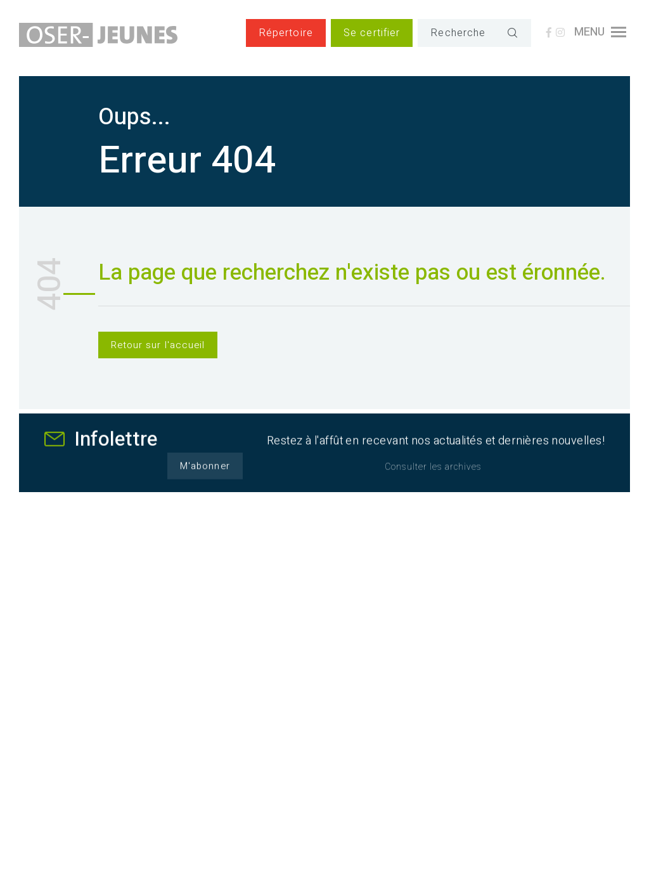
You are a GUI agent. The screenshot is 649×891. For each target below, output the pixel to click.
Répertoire (286, 33)
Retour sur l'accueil (158, 345)
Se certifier (372, 33)
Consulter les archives (433, 474)
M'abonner (204, 473)
